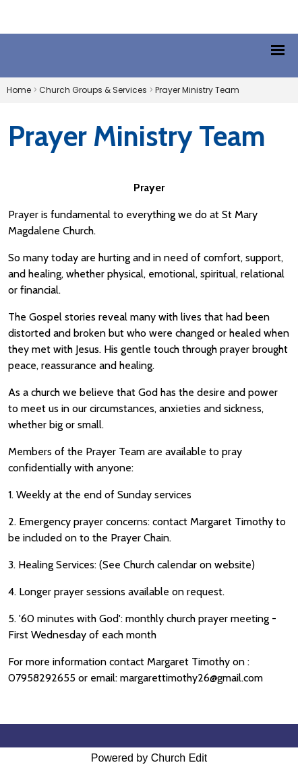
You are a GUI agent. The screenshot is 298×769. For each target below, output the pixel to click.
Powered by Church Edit (149, 758)
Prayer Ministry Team (197, 90)
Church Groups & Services (93, 90)
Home (19, 90)
